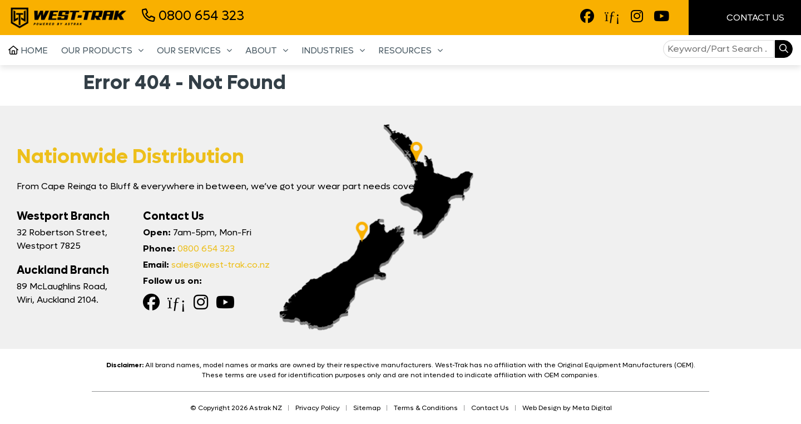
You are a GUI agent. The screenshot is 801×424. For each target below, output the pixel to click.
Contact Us (744, 17)
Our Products (96, 50)
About (261, 50)
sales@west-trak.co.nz (220, 264)
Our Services (189, 50)
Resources (405, 50)
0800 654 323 (193, 15)
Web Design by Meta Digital (567, 407)
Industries (327, 50)
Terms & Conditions (426, 407)
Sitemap (366, 407)
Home (28, 50)
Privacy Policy (317, 407)
